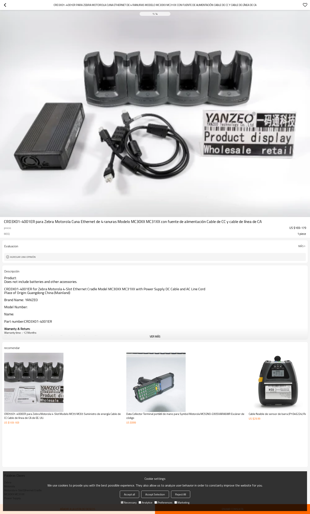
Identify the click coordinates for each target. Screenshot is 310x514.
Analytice (145, 502)
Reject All (180, 494)
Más (301, 246)
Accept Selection (155, 494)
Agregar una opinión (23, 257)
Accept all (129, 494)
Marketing (181, 502)
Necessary (129, 502)
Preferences (163, 502)
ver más (155, 336)
